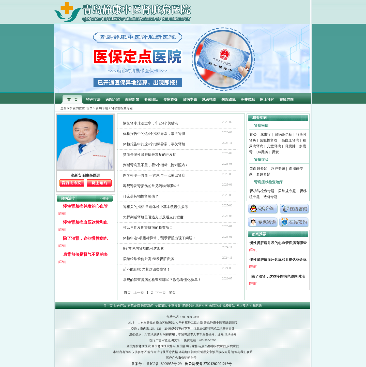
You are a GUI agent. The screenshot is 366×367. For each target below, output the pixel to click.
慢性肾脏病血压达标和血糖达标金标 (278, 260)
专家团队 (151, 100)
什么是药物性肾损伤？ (141, 196)
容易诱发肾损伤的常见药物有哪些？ (151, 186)
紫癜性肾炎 (269, 140)
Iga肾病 (262, 152)
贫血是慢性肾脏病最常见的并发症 (149, 155)
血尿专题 (263, 174)
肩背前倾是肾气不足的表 (85, 254)
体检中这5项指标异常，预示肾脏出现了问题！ (159, 238)
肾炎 (253, 134)
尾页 (172, 292)
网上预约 (267, 100)
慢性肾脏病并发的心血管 (85, 206)
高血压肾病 (290, 140)
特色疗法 (93, 100)
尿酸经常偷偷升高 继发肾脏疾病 (148, 259)
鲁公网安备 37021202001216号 (208, 364)
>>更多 (104, 198)
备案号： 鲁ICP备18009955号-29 (156, 364)
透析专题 (270, 197)
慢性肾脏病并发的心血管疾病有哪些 (278, 243)
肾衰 (275, 152)
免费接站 (248, 100)
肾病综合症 (284, 134)
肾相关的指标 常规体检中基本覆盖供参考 (155, 207)
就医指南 (209, 100)
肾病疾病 (261, 126)
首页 (89, 108)
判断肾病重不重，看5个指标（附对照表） (156, 165)
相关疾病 (259, 118)
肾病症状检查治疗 (268, 182)
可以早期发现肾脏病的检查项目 (148, 228)
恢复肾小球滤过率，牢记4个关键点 (150, 123)
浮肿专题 (278, 169)
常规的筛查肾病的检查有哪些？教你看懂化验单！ (162, 280)
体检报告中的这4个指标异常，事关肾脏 (154, 134)
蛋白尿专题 (258, 169)
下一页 (160, 292)
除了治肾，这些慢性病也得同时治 (278, 276)
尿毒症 (265, 134)
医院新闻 (132, 100)
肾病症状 (261, 160)
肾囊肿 (290, 146)
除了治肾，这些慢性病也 (85, 238)
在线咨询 (286, 100)
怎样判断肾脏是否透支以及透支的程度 (153, 217)
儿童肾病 (274, 146)
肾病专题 (190, 100)
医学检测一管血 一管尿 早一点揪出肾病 (154, 175)
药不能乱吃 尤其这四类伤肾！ (146, 269)
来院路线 (228, 100)
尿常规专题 (287, 191)
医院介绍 (112, 100)
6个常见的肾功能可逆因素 (143, 248)
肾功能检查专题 (262, 191)
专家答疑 (170, 100)
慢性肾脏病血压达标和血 (85, 222)
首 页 (72, 100)
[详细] (62, 214)
